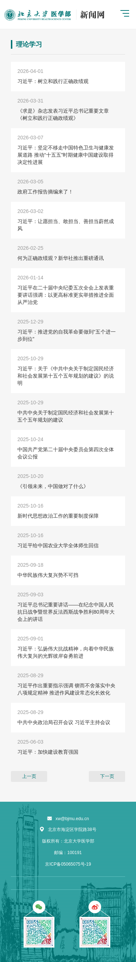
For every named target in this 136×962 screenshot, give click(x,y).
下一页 (107, 776)
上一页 (29, 776)
